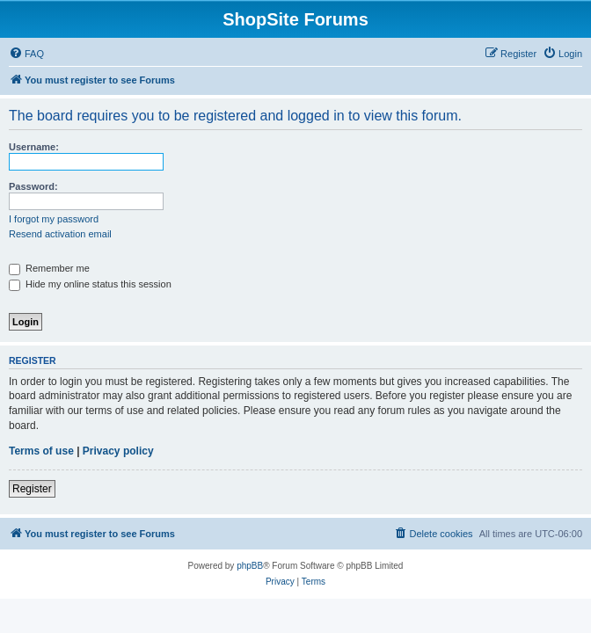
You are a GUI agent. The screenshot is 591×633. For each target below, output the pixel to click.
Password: (33, 186)
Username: (34, 147)
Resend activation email (60, 234)
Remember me (49, 268)
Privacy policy (118, 451)
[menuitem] (26, 53)
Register (32, 489)
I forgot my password (53, 219)
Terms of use (41, 451)
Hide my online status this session (90, 284)
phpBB (250, 566)
